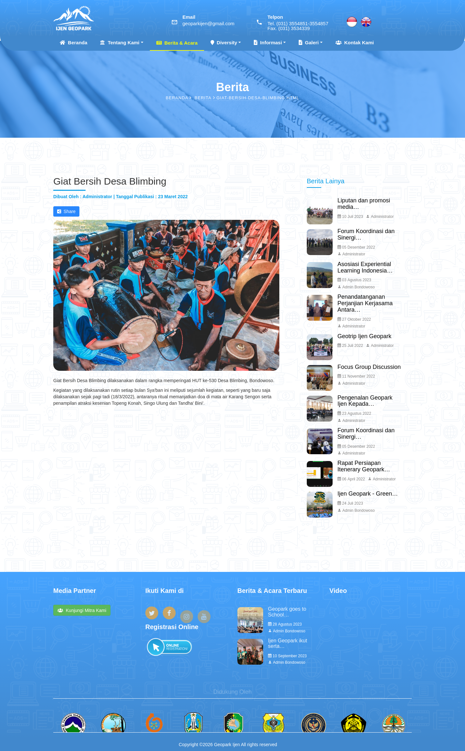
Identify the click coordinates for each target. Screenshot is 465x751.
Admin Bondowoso (356, 287)
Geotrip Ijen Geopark (364, 336)
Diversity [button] (224, 42)
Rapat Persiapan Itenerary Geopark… (363, 466)
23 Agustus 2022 (354, 413)
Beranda (73, 42)
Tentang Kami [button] (119, 42)
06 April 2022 (351, 479)
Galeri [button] (309, 42)
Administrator (380, 216)
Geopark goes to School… (287, 611)
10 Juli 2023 (350, 216)
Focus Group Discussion (369, 367)
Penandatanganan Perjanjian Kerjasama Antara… (365, 303)
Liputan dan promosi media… (363, 203)
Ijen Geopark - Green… (367, 493)
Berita (203, 97)
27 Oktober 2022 (354, 319)
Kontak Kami (355, 42)
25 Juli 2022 (350, 345)
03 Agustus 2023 (354, 280)
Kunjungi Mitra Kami (81, 615)
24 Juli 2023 (350, 503)
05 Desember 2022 (356, 247)
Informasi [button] (268, 42)
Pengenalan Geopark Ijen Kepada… (364, 400)
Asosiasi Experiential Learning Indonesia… (365, 267)
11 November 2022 (356, 376)
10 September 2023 (287, 656)
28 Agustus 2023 (285, 624)
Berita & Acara (177, 43)
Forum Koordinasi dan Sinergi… (366, 234)
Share (66, 211)
